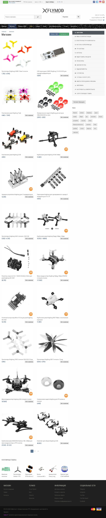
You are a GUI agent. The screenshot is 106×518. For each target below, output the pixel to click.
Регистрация (12, 2)
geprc (96, 112)
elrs (95, 128)
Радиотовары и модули (82, 57)
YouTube (82, 495)
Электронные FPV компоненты (84, 40)
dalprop (89, 128)
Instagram (82, 492)
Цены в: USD (39, 2)
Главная (4, 26)
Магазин (12, 26)
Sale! (31, 26)
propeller (75, 120)
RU (59, 2)
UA (57, 2)
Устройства (79, 73)
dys (87, 116)
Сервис (38, 26)
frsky (95, 124)
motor (82, 128)
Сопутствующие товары (83, 93)
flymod (75, 112)
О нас (66, 26)
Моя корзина (28, 2)
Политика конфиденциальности (63, 501)
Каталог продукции (9, 489)
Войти (5, 2)
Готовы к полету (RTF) (82, 77)
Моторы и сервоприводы (83, 45)
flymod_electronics (78, 124)
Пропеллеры (79, 61)
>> (38, 451)
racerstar (93, 116)
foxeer (100, 116)
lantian (82, 112)
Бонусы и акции (59, 498)
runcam (83, 120)
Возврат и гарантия (60, 492)
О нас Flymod (32, 489)
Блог (44, 26)
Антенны (78, 53)
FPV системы (79, 49)
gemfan (75, 128)
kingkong (89, 112)
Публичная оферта (59, 495)
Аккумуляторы (80, 65)
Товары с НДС (22, 26)
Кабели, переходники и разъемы (85, 81)
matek (74, 116)
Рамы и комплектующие (82, 36)
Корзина (71, 17)
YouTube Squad (84, 498)
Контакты (74, 26)
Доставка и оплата (55, 26)
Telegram (82, 489)
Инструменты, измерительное (84, 89)
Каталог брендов (79, 102)
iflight (81, 116)
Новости (31, 495)
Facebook (82, 501)
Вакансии (31, 498)
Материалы (78, 85)
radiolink (75, 132)
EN (62, 2)
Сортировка (64, 34)
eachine (88, 124)
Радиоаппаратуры (80, 69)
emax (90, 120)
